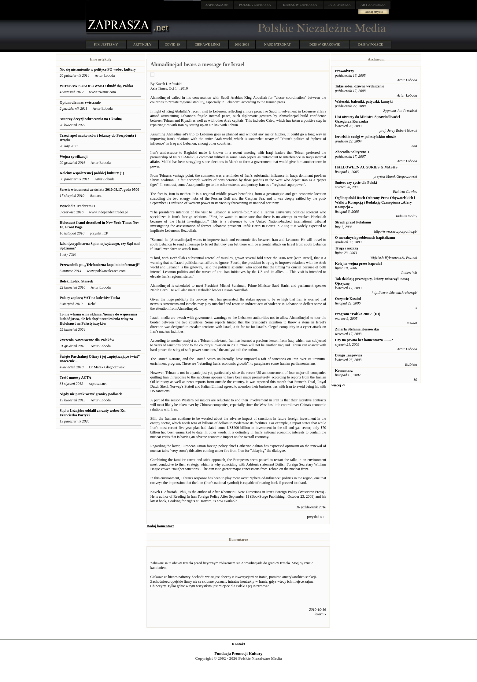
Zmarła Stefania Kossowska (357, 329)
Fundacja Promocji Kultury (238, 653)
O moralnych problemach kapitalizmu (365, 237)
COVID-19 (172, 44)
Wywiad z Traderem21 (77, 206)
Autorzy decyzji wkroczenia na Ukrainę (91, 119)
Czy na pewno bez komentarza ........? (364, 340)
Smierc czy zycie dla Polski (356, 182)
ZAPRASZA (255, 4)
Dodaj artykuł (374, 11)
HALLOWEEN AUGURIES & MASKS (366, 167)
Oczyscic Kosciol (348, 299)
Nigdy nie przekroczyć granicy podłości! (91, 394)
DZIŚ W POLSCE (370, 44)
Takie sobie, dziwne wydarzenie (359, 86)
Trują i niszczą (346, 248)
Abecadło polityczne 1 (352, 152)
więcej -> (338, 385)
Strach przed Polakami (353, 222)
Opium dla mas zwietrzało (80, 102)
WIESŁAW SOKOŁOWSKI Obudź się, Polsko (96, 86)
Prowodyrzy (344, 71)
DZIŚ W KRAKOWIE (324, 44)
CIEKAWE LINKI (207, 44)
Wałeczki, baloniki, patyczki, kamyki (364, 101)
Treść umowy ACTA (75, 377)
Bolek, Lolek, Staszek (76, 281)
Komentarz (344, 370)
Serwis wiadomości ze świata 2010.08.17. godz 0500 (99, 189)
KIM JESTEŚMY (106, 44)
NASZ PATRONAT (277, 44)
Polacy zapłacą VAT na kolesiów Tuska (90, 298)
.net (217, 4)
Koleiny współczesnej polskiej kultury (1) (92, 173)
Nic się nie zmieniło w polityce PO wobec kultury (98, 69)
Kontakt (238, 644)
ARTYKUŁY (142, 44)
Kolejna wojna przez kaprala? (358, 263)
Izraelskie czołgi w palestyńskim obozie (365, 137)
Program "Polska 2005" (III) (357, 314)
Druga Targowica (348, 355)
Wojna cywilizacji (73, 156)
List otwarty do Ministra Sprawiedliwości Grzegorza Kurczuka (367, 119)
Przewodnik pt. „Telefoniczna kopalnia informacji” (100, 265)
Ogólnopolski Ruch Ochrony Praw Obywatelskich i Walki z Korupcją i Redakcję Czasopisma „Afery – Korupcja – (375, 202)
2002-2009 (242, 44)
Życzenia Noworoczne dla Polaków (87, 340)
